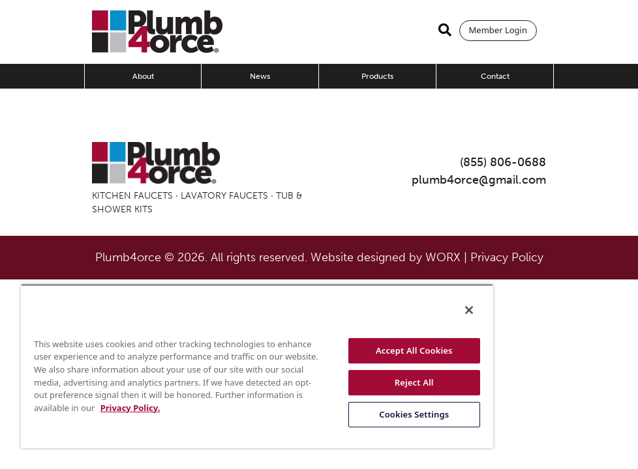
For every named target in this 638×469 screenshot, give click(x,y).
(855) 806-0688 (503, 162)
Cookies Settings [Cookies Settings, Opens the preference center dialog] (414, 414)
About (143, 76)
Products (377, 76)
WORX (443, 257)
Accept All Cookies (414, 350)
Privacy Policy (506, 257)
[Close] (469, 310)
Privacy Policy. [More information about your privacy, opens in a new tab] (130, 408)
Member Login (498, 30)
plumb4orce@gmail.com (479, 180)
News (260, 76)
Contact (495, 76)
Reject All (414, 382)
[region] (257, 366)
